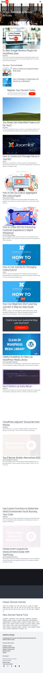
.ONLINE (12, 623)
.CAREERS (28, 618)
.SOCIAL (8, 625)
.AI (26, 623)
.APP (4, 625)
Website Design (8, 635)
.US (15, 607)
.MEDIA (19, 627)
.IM (4, 609)
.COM (4, 606)
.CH (20, 609)
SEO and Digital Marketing (9, 235)
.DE (32, 607)
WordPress (5, 55)
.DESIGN (33, 627)
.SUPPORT (21, 618)
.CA (17, 609)
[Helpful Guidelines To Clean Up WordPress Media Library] (21, 344)
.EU (27, 606)
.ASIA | (30, 606)
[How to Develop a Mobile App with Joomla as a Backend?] (7, 82)
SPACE (33, 622)
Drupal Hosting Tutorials (8, 198)
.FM (20, 607)
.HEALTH (9, 627)
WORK (4, 623)
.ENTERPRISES (33, 620)
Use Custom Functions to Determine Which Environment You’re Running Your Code (20, 511)
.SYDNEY (36, 609)
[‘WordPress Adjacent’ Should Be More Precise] (21, 408)
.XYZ (26, 628)
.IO (30, 625)
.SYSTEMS (14, 622)
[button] (40, 2)
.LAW (29, 627)
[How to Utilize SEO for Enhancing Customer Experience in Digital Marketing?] (21, 216)
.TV (33, 606)
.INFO (8, 607)
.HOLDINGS (12, 618)
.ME (24, 606)
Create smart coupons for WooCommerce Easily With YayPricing (16, 551)
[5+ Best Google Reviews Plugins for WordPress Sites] (21, 38)
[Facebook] (4, 666)
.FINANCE (21, 628)
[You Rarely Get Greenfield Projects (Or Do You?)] (21, 109)
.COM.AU (11, 606)
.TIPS (17, 618)
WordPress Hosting (7, 646)
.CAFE (4, 627)
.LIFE (19, 625)
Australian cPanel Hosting (9, 647)
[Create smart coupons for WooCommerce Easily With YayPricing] (21, 536)
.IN (3, 611)
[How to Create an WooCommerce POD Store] (7, 72)
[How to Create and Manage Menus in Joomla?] (21, 145)
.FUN (8, 623)
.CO (15, 606)
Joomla (4, 161)
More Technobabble (7, 362)
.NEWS (38, 627)
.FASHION (14, 627)
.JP (27, 609)
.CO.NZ (28, 607)
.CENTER (19, 620)
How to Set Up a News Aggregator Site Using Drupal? (20, 194)
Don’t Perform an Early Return (17, 386)
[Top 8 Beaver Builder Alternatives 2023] (21, 445)
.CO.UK (35, 607)
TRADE (29, 622)
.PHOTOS (24, 622)
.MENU (19, 622)
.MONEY (17, 623)
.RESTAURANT (25, 625)
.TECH (4, 628)
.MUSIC (33, 623)
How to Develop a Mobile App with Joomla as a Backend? (26, 80)
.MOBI (35, 606)
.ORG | (12, 607)
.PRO (12, 625)
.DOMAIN (5, 620)
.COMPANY (5, 618)
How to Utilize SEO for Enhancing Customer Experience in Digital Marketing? (19, 230)
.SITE (37, 622)
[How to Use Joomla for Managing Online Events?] (21, 254)
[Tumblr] (11, 666)
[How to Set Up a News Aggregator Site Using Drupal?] (21, 180)
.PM (6, 609)
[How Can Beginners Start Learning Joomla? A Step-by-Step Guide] (21, 291)
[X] (7, 666)
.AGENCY (24, 627)
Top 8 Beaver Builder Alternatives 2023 (21, 457)
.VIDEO (38, 623)
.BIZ (21, 606)
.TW (9, 609)
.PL (25, 609)
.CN (14, 609)
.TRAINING (34, 618)
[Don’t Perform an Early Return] (21, 377)
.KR (30, 609)
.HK (22, 607)
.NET (18, 606)
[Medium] (19, 666)
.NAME (4, 607)
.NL (17, 607)
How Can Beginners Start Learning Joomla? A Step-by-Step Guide (20, 305)
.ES (25, 607)
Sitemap (5, 652)
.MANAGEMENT (6, 622)
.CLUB (15, 625)
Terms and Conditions (8, 664)
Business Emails (6, 651)
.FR (12, 609)
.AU (7, 606)
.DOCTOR (34, 625)
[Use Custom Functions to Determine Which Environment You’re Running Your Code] (21, 488)
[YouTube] (15, 666)
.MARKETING (14, 628)
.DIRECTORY (25, 620)
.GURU (14, 620)
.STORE (9, 628)
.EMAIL (9, 620)
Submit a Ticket (6, 662)
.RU (39, 607)
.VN (22, 609)
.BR (33, 609)
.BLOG (29, 623)
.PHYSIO (22, 623)
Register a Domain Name (8, 649)
